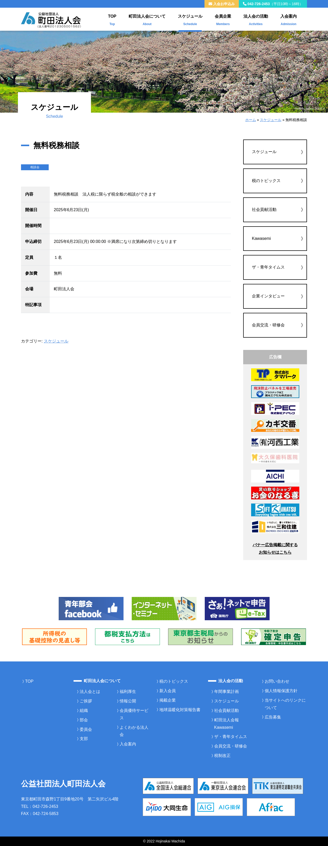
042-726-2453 (273, 4)
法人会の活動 (255, 19)
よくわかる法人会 (134, 731)
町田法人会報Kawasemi (226, 724)
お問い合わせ (277, 681)
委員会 (86, 729)
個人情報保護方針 (281, 691)
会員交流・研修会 (268, 325)
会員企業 (223, 19)
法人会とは (90, 691)
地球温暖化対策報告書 (179, 710)
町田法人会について (147, 19)
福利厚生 (128, 691)
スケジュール (190, 19)
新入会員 (167, 691)
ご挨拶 (86, 701)
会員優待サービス (134, 714)
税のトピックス (266, 180)
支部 (84, 738)
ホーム (250, 120)
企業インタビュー (268, 296)
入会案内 (288, 19)
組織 (84, 710)
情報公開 (128, 701)
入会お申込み (222, 4)
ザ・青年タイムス (268, 267)
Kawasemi (261, 238)
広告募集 (273, 717)
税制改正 (222, 755)
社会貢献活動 (264, 209)
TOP (112, 19)
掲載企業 (167, 700)
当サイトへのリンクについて (285, 704)
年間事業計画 (226, 691)
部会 (84, 720)
